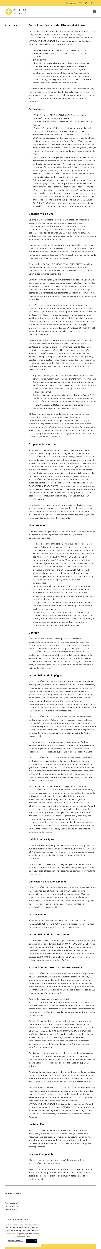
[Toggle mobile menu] (94, 12)
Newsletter (71, 3)
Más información (15, 1241)
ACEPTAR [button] (31, 1241)
